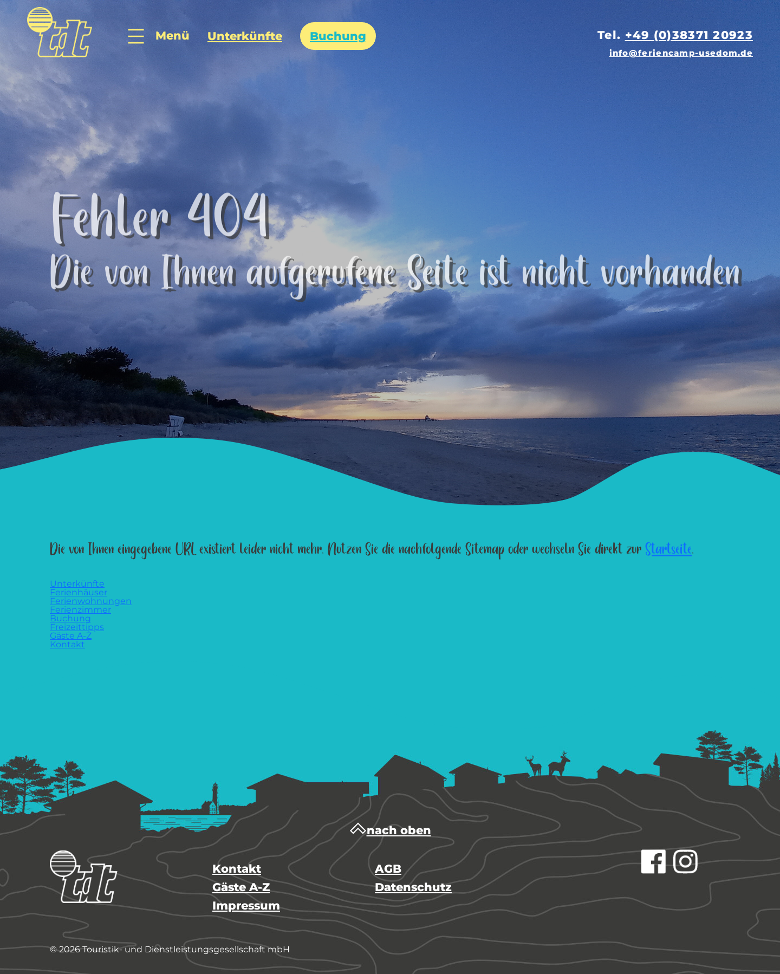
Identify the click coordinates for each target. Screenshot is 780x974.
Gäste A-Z (241, 887)
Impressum (246, 905)
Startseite (668, 550)
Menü (159, 37)
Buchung (338, 36)
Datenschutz (413, 887)
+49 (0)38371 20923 (689, 35)
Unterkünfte (244, 36)
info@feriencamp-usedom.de (681, 53)
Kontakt (236, 868)
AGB (388, 868)
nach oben (390, 830)
